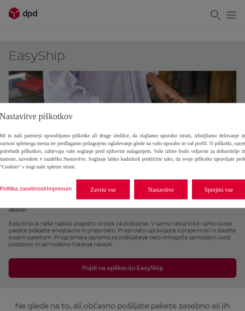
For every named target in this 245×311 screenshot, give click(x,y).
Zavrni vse (103, 189)
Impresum (59, 188)
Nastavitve (161, 189)
